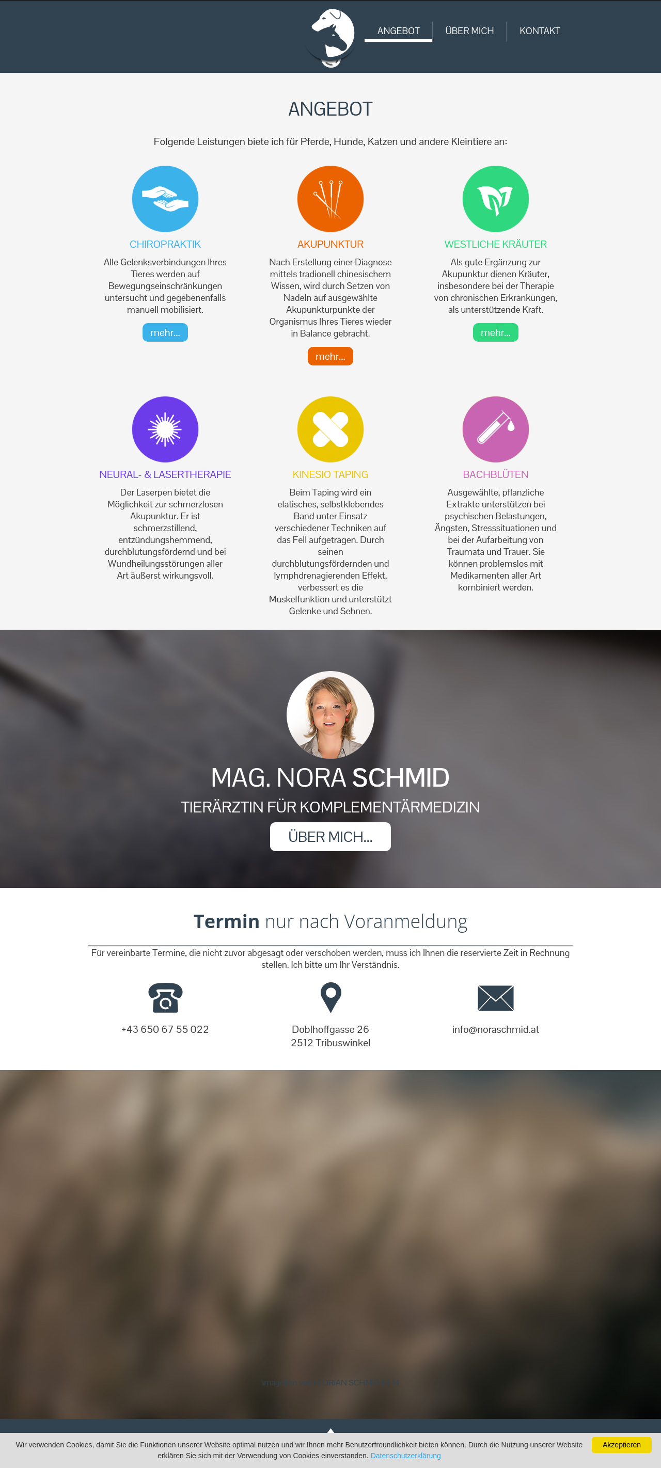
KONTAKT (540, 31)
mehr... (165, 332)
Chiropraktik (165, 244)
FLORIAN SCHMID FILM (356, 1382)
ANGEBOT (398, 31)
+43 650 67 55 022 (165, 1029)
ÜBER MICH (470, 31)
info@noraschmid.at (495, 1029)
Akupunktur (330, 244)
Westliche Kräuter (496, 244)
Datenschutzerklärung (406, 1455)
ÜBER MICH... (330, 836)
